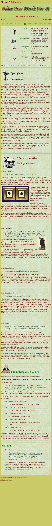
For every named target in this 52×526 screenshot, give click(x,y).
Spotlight (26, 28)
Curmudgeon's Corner (25, 371)
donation (34, 65)
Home (7, 23)
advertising (20, 65)
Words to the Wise (23, 38)
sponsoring (10, 65)
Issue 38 (7, 464)
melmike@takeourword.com (23, 477)
